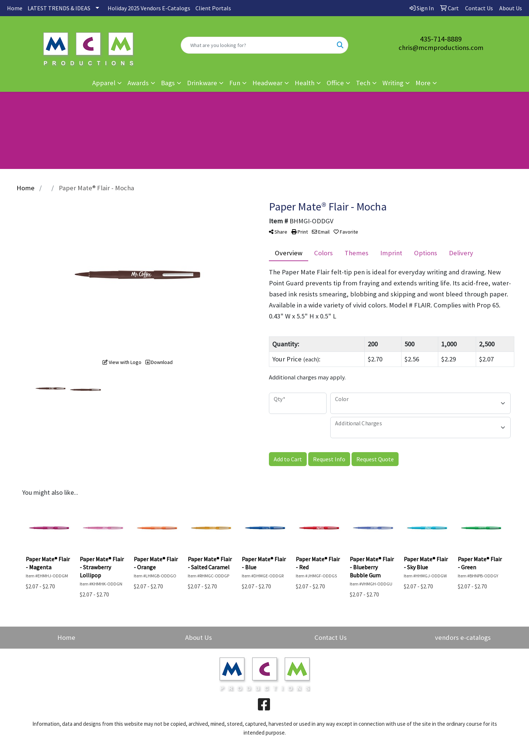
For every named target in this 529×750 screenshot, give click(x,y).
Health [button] (304, 83)
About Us (198, 637)
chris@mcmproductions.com (441, 47)
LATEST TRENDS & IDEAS (59, 8)
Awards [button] (138, 83)
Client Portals (213, 8)
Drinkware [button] (202, 83)
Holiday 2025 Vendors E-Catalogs (149, 8)
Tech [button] (363, 83)
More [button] (423, 83)
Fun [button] (234, 83)
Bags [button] (168, 83)
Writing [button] (392, 83)
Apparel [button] (103, 83)
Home (14, 8)
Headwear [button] (267, 83)
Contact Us (330, 637)
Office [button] (335, 83)
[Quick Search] (257, 45)
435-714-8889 (441, 38)
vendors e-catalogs (463, 637)
